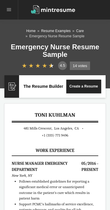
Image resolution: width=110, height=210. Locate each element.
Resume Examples (56, 31)
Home (30, 31)
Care (80, 31)
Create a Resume (84, 86)
